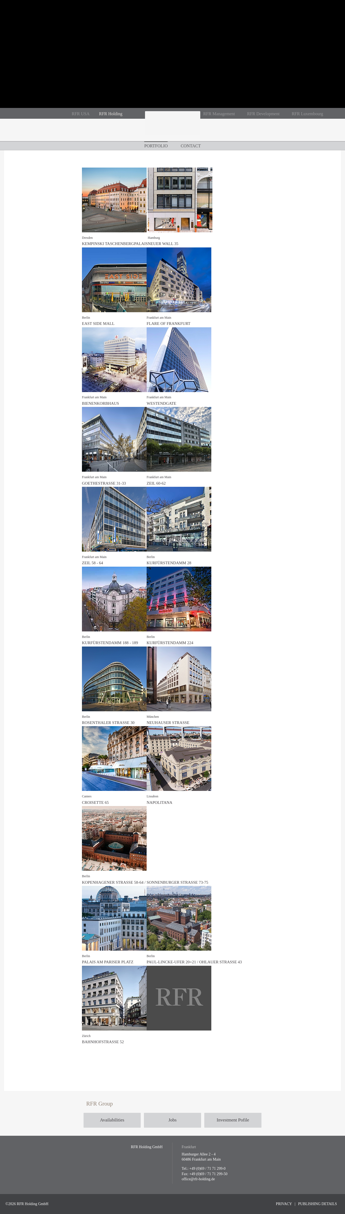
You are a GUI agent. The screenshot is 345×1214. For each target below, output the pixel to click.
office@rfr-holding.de (198, 1179)
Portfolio (156, 146)
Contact (191, 146)
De (30, 113)
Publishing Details (317, 1204)
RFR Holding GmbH (172, 126)
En (39, 113)
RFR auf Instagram (138, 113)
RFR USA (80, 113)
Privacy (284, 1204)
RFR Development (263, 113)
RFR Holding (110, 113)
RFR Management (219, 113)
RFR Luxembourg (307, 113)
